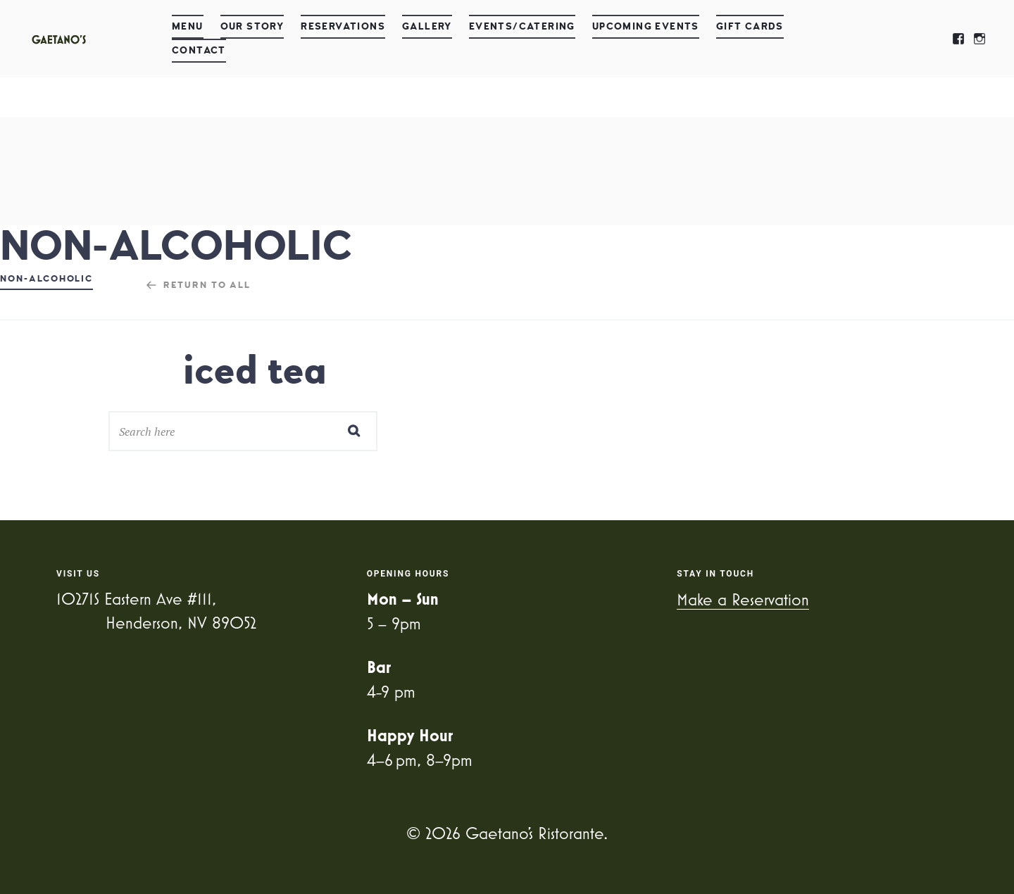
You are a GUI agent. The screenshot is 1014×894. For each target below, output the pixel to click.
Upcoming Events (645, 26)
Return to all (207, 285)
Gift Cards (750, 26)
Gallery (427, 26)
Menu (188, 26)
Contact (199, 50)
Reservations (343, 26)
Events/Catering (522, 26)
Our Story (252, 26)
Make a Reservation (743, 599)
